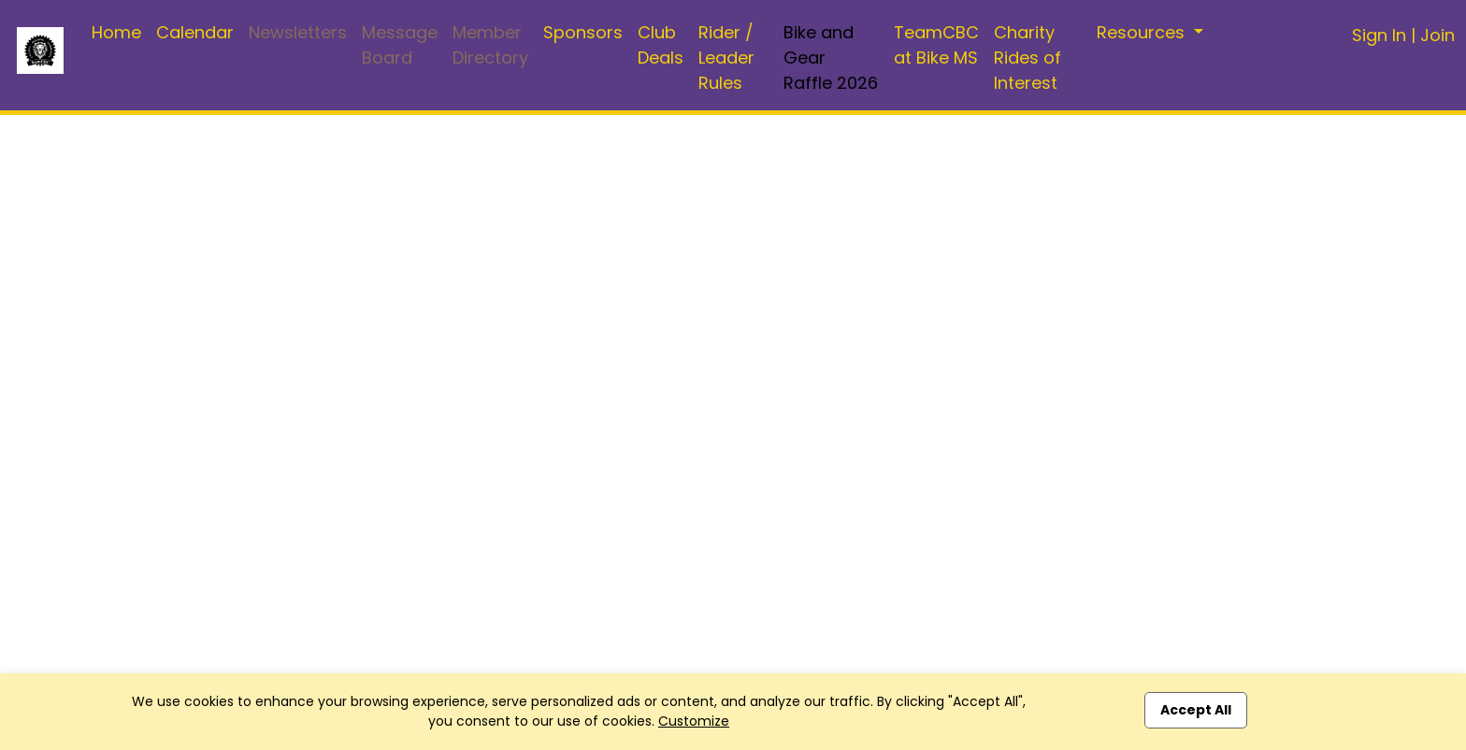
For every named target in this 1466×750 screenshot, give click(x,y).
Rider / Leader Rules (726, 57)
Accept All (1195, 709)
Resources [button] (1143, 32)
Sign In (1379, 35)
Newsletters (298, 32)
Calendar (195, 32)
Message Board (400, 45)
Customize (693, 721)
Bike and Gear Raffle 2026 (830, 57)
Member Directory (490, 45)
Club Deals (660, 45)
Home (116, 32)
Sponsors (583, 32)
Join (1437, 35)
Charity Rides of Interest (1027, 57)
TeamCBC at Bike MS (936, 45)
